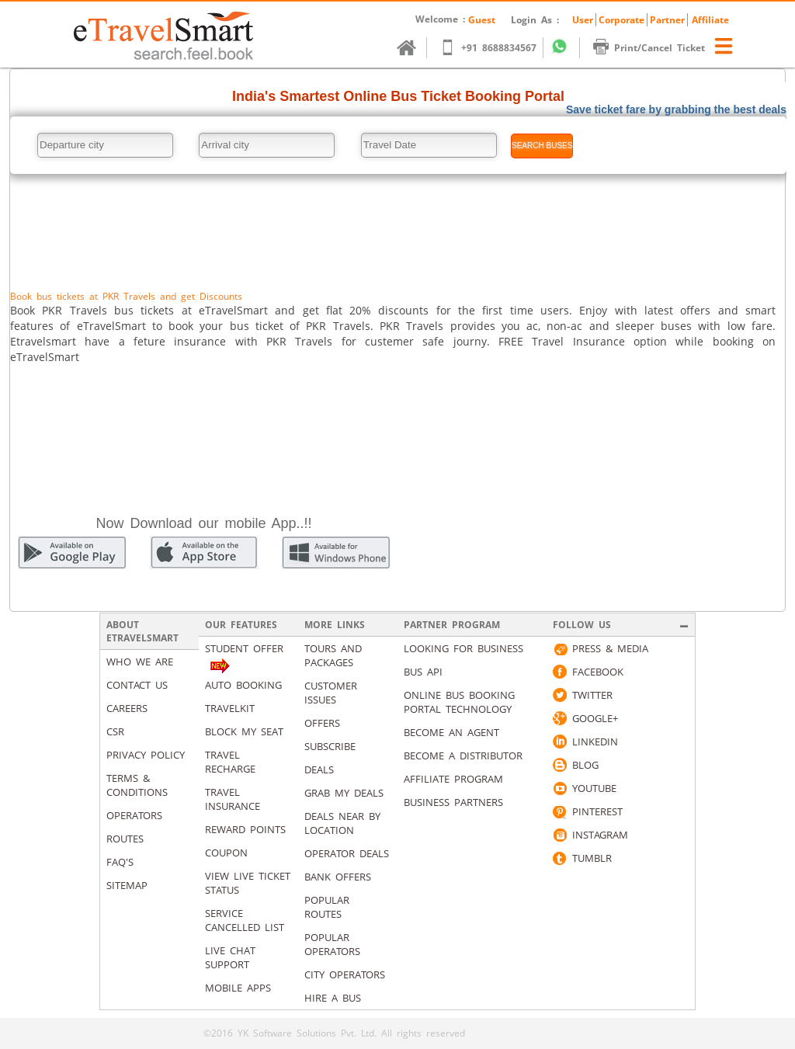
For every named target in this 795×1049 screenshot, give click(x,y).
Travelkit (230, 708)
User (582, 19)
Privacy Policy (145, 755)
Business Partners (453, 802)
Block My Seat (244, 731)
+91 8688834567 (495, 47)
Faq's (120, 862)
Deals (319, 769)
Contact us (137, 685)
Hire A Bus (332, 998)
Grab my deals (344, 793)
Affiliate (710, 19)
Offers (322, 723)
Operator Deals (346, 853)
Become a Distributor (463, 755)
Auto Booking (243, 685)
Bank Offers (337, 877)
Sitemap (127, 885)
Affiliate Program (453, 779)
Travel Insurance (232, 799)
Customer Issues (330, 693)
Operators (134, 815)
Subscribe (330, 746)
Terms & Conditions (137, 785)
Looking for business (463, 648)
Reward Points (245, 829)
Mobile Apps (238, 988)
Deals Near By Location (342, 823)
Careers (127, 708)
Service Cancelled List (244, 920)
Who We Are (139, 662)
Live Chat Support (230, 957)
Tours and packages (333, 655)
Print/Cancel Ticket (656, 47)
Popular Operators (332, 944)
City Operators (344, 974)
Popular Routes (326, 907)
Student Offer (244, 648)
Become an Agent (451, 732)
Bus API (423, 672)
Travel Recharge (230, 762)
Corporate (621, 19)
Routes (125, 839)
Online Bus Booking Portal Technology (459, 702)
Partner (667, 19)
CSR (115, 731)
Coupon (226, 853)
